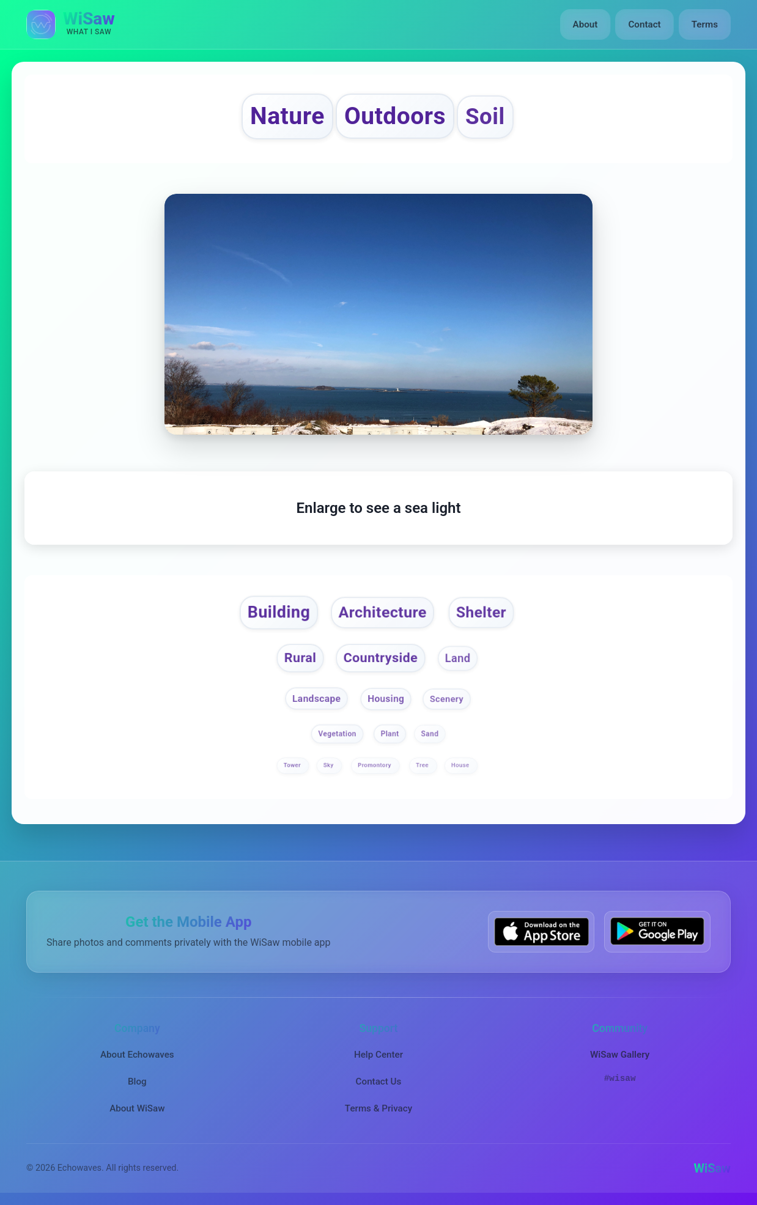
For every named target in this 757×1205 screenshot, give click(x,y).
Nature (287, 116)
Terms (705, 24)
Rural (300, 657)
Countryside (381, 657)
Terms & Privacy (378, 1108)
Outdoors (395, 116)
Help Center (378, 1054)
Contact (644, 24)
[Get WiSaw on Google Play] (657, 931)
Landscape (316, 698)
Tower (292, 765)
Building (279, 611)
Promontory (375, 765)
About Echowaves (137, 1054)
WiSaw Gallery (619, 1054)
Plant (390, 734)
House (461, 765)
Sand (430, 734)
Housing (385, 698)
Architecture (383, 612)
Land (458, 658)
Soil (485, 116)
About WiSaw (136, 1108)
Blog (137, 1081)
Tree (423, 765)
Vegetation (337, 734)
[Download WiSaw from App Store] (541, 931)
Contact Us (379, 1081)
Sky (329, 765)
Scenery (446, 698)
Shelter (481, 612)
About (585, 24)
